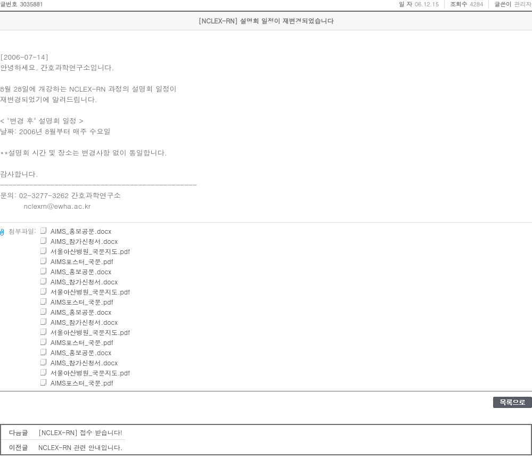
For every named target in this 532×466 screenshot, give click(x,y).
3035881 (31, 4)
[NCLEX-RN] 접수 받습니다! (80, 432)
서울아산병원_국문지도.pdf (84, 251)
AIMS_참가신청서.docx (78, 241)
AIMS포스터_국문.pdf (76, 261)
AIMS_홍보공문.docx (75, 230)
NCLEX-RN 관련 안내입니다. (80, 447)
